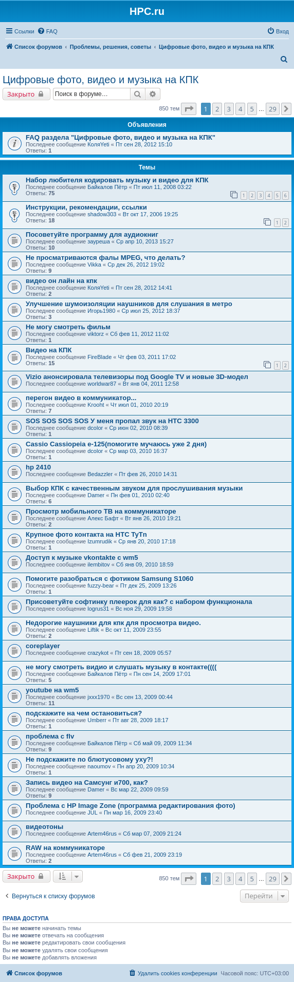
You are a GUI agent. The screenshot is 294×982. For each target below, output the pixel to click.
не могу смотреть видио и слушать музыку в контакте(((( (121, 667)
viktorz (95, 334)
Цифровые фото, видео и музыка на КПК (100, 79)
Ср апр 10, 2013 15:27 (145, 241)
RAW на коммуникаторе (65, 848)
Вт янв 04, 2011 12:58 (151, 384)
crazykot (97, 653)
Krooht (95, 405)
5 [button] (252, 109)
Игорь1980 (101, 311)
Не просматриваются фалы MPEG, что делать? (106, 257)
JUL (92, 812)
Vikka (94, 264)
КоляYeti (98, 144)
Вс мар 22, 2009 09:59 (139, 789)
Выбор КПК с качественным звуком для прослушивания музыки (134, 488)
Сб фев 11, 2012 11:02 (139, 334)
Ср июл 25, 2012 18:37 (151, 311)
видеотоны (44, 826)
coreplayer (43, 646)
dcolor (95, 428)
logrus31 (98, 609)
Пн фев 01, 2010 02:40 (140, 495)
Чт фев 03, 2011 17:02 (147, 357)
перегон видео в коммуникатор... (81, 398)
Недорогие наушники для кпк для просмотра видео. (113, 623)
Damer (95, 495)
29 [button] (273, 109)
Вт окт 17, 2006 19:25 (150, 214)
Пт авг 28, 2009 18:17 (140, 720)
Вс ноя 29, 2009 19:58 (144, 609)
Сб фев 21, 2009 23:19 (152, 855)
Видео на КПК (49, 350)
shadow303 (101, 214)
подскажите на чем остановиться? (84, 713)
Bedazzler (100, 474)
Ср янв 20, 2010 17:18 (146, 541)
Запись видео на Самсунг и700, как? (87, 782)
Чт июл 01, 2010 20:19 (139, 405)
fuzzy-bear (100, 585)
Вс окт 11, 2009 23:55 (133, 630)
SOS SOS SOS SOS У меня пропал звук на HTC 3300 (112, 421)
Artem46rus (102, 833)
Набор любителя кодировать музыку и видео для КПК (117, 180)
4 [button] (240, 109)
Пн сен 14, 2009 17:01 (162, 674)
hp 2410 (38, 467)
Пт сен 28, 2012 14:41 (144, 288)
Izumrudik (99, 541)
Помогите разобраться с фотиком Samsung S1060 (109, 578)
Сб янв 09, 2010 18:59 (145, 564)
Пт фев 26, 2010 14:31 (148, 474)
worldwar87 (101, 384)
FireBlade (99, 357)
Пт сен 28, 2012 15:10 (144, 144)
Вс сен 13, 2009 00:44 (144, 697)
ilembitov (98, 564)
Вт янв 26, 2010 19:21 (153, 518)
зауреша (98, 241)
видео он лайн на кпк (61, 281)
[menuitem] (47, 31)
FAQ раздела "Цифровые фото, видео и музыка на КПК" (120, 137)
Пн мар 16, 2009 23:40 (133, 812)
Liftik (93, 630)
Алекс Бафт (103, 518)
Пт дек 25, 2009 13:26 (148, 585)
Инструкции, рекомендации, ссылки (86, 207)
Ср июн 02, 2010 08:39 (138, 428)
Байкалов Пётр (107, 187)
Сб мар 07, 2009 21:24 (152, 833)
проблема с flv (50, 736)
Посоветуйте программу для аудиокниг (92, 234)
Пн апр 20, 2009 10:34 (146, 766)
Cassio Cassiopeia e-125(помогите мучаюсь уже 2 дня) (116, 444)
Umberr (96, 720)
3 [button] (229, 109)
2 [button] (217, 109)
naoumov (99, 766)
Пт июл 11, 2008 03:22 (163, 187)
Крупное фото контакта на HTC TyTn (86, 534)
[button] (188, 109)
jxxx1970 (98, 697)
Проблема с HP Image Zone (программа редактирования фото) (130, 805)
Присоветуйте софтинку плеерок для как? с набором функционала (139, 602)
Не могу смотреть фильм (68, 327)
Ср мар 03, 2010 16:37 (138, 451)
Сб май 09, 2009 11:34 (163, 743)
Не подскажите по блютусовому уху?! (89, 759)
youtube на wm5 (52, 690)
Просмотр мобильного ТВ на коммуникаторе (101, 511)
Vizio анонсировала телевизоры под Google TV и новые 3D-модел (137, 377)
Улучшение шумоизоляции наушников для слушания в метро (129, 304)
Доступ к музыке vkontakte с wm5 (82, 557)
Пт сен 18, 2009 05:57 (143, 653)
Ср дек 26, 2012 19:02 (135, 264)
